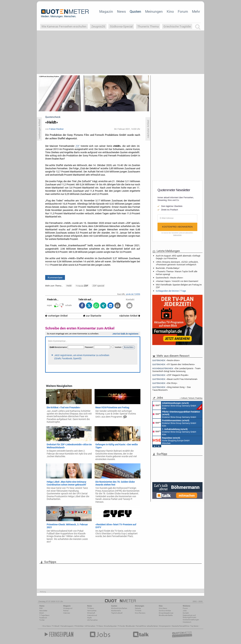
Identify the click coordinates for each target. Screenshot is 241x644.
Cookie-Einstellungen (191, 620)
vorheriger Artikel (56, 315)
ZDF (77, 145)
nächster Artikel (129, 315)
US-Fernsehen (92, 620)
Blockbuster (130, 626)
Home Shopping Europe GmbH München (171, 440)
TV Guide (121, 626)
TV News (99, 626)
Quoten (135, 11)
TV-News (90, 608)
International (92, 615)
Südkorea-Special (121, 26)
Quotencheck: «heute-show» (169, 277)
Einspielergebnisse (166, 613)
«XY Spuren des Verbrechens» (173, 364)
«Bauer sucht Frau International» (174, 379)
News (121, 11)
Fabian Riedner (56, 129)
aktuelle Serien (152, 626)
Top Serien (194, 626)
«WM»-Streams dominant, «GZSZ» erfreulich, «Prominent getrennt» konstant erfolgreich (177, 263)
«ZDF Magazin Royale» (170, 375)
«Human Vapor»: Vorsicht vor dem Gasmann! (177, 281)
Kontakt (186, 613)
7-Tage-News (44, 615)
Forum (183, 11)
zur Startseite (92, 315)
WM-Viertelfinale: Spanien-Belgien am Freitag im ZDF (179, 286)
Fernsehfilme (141, 626)
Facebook (43, 618)
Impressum (187, 622)
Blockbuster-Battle (166, 615)
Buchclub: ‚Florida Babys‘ (168, 268)
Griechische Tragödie (177, 26)
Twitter (42, 620)
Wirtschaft (91, 613)
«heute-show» (166, 360)
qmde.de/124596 (133, 294)
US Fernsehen (90, 626)
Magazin (106, 11)
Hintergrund (67, 608)
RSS (41, 608)
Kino (170, 11)
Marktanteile (116, 611)
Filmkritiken (79, 626)
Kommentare (55, 277)
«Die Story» (164, 383)
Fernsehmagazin (67, 626)
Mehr (196, 11)
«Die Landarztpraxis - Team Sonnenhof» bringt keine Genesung (176, 369)
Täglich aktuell (117, 613)
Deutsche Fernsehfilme (180, 626)
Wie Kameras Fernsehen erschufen (64, 26)
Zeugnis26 (98, 26)
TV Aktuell (55, 626)
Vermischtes (91, 611)
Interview (66, 613)
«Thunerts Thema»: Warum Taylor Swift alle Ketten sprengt (176, 273)
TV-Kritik (138, 611)
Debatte (138, 608)
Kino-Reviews (140, 613)
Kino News (47, 626)
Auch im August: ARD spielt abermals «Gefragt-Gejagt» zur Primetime (178, 257)
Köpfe (89, 618)
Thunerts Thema (148, 26)
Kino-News (163, 608)
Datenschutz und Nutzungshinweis (189, 616)
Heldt (69, 285)
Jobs (185, 611)
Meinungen (154, 11)
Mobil (41, 613)
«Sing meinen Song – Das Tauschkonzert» (171, 388)
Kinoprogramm (165, 626)
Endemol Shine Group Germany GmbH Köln (177, 405)
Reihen (66, 611)
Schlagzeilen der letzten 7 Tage (171, 290)
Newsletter (43, 611)
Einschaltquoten (110, 626)
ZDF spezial (98, 285)
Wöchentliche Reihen (119, 608)
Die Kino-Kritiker (165, 611)
